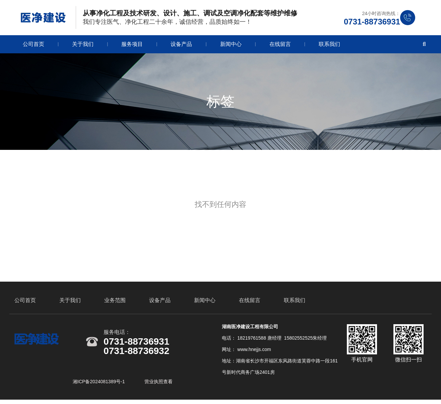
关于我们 (82, 45)
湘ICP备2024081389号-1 (99, 385)
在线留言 (280, 45)
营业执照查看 (158, 385)
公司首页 (33, 45)
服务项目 (132, 45)
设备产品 (181, 45)
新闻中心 (231, 45)
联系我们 (329, 45)
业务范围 (115, 303)
